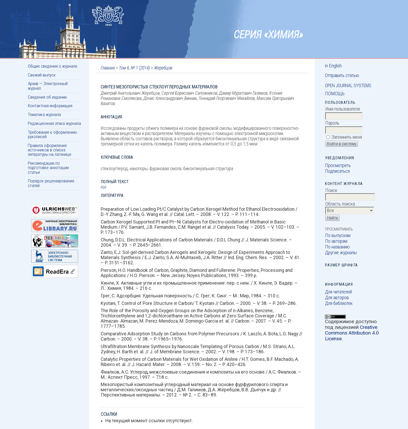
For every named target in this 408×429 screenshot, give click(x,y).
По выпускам (337, 235)
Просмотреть (338, 165)
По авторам (336, 241)
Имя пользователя (342, 109)
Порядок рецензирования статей (51, 183)
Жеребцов (163, 68)
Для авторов (337, 297)
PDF (104, 187)
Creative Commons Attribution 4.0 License (352, 333)
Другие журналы (341, 252)
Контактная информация (50, 105)
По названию (337, 247)
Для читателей (338, 292)
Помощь (335, 94)
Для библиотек (339, 303)
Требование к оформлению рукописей (52, 134)
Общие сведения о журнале (52, 66)
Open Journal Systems (348, 85)
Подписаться (337, 171)
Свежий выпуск (42, 75)
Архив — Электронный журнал (48, 86)
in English (333, 66)
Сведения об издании (47, 97)
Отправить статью (342, 75)
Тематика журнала (44, 114)
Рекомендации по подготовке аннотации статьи (48, 168)
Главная (108, 68)
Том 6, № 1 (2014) (134, 68)
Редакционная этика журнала (54, 123)
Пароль (332, 123)
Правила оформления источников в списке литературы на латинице (49, 150)
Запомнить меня (347, 137)
